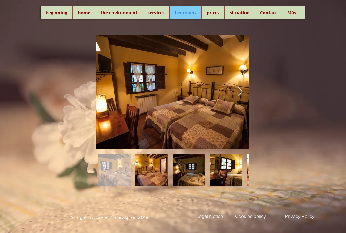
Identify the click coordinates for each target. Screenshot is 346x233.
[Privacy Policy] (299, 216)
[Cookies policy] (250, 216)
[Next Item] (240, 91)
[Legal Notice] (210, 216)
